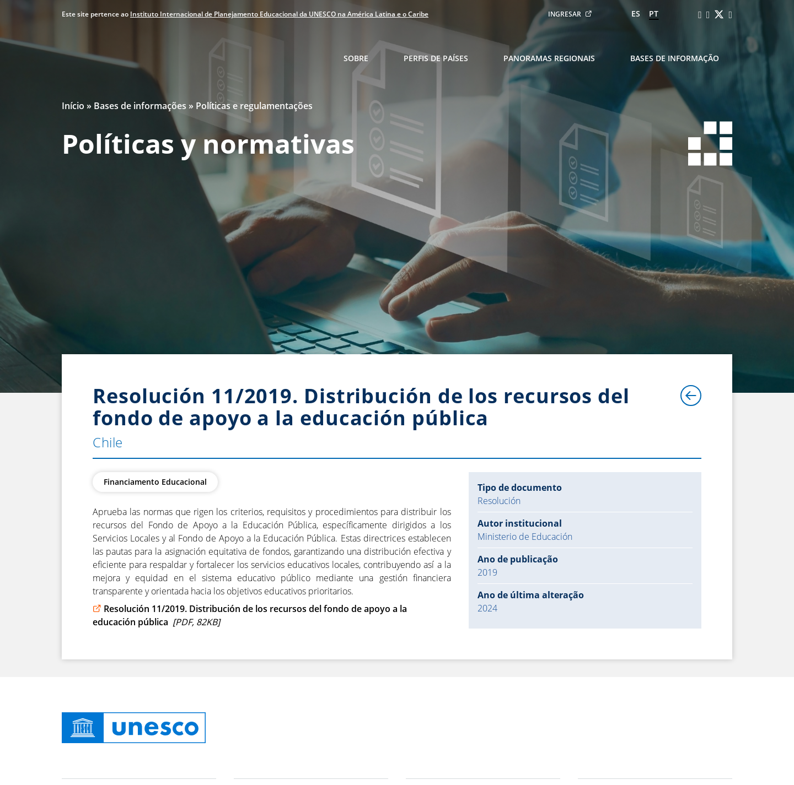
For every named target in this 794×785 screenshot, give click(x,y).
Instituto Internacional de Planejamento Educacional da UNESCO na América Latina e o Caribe (279, 14)
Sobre (356, 58)
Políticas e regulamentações (254, 106)
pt (653, 13)
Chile (108, 442)
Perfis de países (436, 58)
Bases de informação (674, 58)
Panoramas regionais (549, 58)
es (635, 13)
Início (73, 106)
